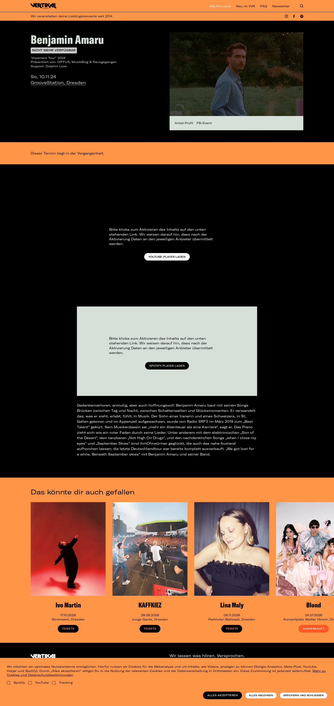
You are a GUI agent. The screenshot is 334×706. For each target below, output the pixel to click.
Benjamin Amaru (67, 39)
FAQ (263, 6)
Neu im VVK (245, 6)
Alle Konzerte (220, 6)
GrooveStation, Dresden (58, 82)
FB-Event (204, 123)
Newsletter (281, 6)
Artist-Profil (184, 123)
